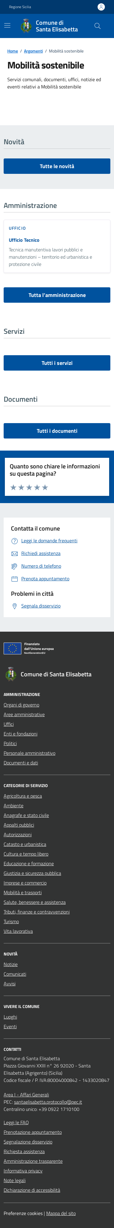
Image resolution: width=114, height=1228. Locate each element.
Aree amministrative (24, 714)
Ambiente (13, 805)
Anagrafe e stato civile (26, 815)
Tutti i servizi (57, 363)
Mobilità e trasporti (23, 892)
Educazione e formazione (29, 863)
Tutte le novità (57, 166)
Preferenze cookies (23, 1213)
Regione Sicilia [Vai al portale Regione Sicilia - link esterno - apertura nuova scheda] (20, 7)
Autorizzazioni (18, 834)
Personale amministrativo (29, 753)
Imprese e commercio (25, 882)
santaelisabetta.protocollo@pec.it (48, 1101)
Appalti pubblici (19, 824)
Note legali (15, 1180)
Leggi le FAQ (16, 1122)
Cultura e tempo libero (26, 853)
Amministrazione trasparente (33, 1161)
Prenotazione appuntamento (33, 1132)
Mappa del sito (61, 1213)
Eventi (10, 1026)
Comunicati (15, 974)
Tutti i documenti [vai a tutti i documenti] (57, 431)
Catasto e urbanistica (25, 844)
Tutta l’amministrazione (57, 295)
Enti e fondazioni (20, 733)
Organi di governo (21, 704)
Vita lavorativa (18, 931)
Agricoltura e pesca (23, 795)
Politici (10, 743)
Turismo (11, 921)
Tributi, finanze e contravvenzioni (37, 911)
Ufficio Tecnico (24, 240)
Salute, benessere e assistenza (35, 902)
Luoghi (10, 1016)
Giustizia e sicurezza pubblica (32, 873)
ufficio (17, 228)
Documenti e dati (21, 762)
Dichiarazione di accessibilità (32, 1190)
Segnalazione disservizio (28, 1141)
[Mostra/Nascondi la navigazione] (7, 25)
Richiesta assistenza (24, 1151)
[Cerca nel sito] (97, 26)
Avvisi (10, 983)
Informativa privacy (23, 1170)
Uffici (9, 724)
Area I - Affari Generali (26, 1094)
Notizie (11, 964)
